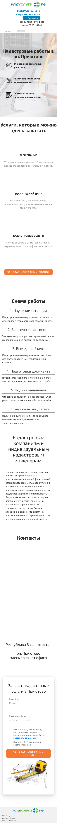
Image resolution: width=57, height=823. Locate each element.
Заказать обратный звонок (28, 271)
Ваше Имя (14, 699)
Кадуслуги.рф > (10, 31)
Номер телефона (17, 716)
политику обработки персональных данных (29, 736)
